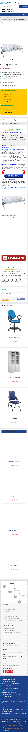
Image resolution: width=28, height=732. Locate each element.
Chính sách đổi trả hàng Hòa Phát (12, 632)
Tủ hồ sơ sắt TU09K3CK (14, 378)
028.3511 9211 (8, 112)
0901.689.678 (7, 109)
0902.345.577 (20, 728)
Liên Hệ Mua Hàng (8, 611)
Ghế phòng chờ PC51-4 (14, 496)
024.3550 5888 (8, 94)
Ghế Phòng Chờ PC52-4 (14, 461)
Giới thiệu (5, 120)
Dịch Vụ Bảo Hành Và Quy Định (11, 635)
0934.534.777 (7, 99)
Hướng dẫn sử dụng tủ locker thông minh (12, 645)
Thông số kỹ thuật (14, 120)
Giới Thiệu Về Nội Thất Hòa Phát (11, 616)
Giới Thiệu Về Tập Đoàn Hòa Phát (12, 618)
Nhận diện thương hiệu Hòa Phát (11, 614)
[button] (3, 50)
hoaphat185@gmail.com (13, 665)
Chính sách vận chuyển (9, 630)
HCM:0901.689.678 (10, 728)
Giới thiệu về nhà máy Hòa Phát (11, 609)
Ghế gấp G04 (14, 418)
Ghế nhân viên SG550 (14, 337)
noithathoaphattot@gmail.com (11, 705)
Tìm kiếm (23, 6)
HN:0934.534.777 (10, 726)
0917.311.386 (7, 101)
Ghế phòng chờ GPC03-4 (14, 565)
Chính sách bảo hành (9, 628)
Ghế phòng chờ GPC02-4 (14, 530)
